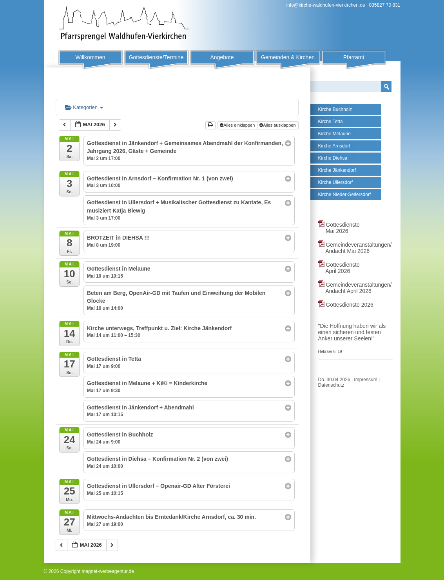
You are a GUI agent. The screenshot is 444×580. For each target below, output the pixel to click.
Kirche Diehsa (333, 158)
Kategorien (84, 107)
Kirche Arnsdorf (334, 146)
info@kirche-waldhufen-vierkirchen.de (325, 5)
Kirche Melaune (334, 133)
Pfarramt (353, 57)
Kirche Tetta (330, 121)
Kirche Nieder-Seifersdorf (344, 194)
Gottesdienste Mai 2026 (339, 228)
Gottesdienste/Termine (156, 57)
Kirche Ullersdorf (335, 182)
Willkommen (90, 57)
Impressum (365, 379)
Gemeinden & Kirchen (288, 57)
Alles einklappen (238, 125)
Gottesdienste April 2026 (339, 268)
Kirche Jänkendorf (337, 170)
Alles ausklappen (278, 125)
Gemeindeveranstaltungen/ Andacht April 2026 (355, 288)
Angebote (222, 57)
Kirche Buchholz (335, 109)
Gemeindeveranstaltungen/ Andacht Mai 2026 (355, 248)
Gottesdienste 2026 (345, 305)
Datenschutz (331, 385)
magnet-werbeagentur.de (108, 571)
